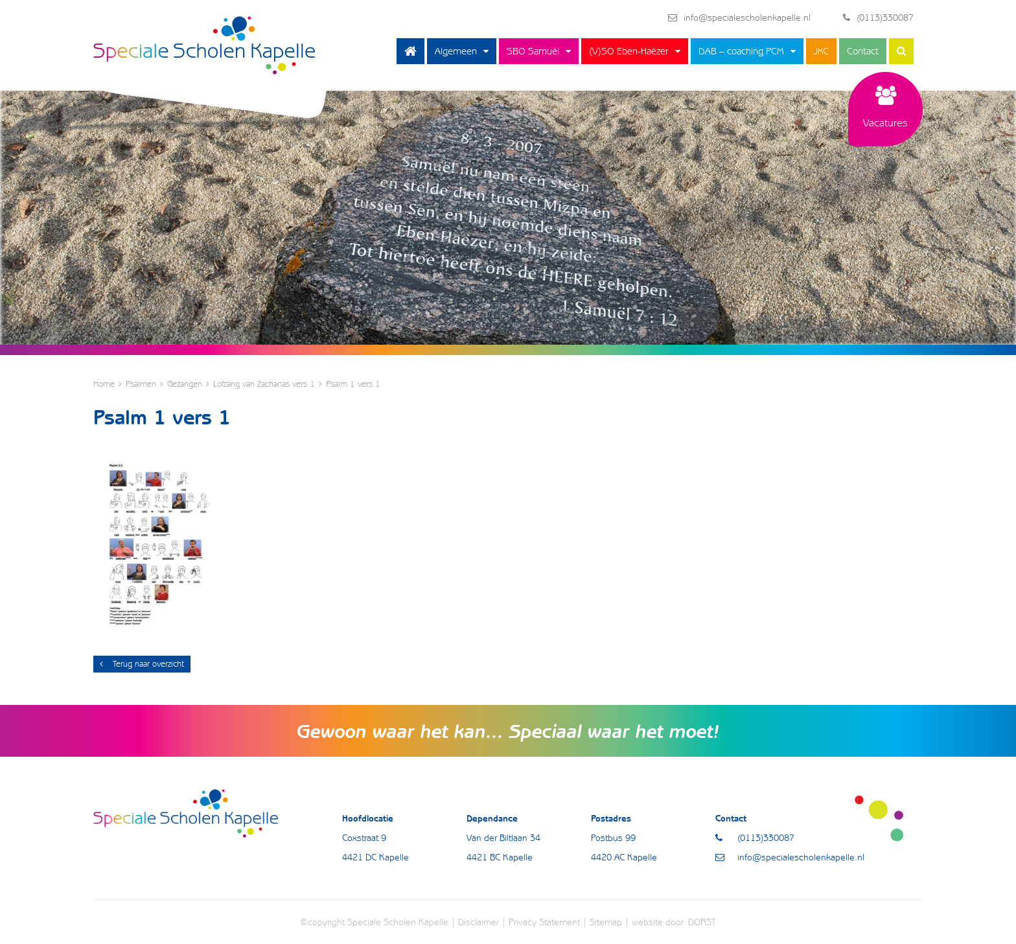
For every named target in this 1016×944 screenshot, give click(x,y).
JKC (821, 51)
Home (410, 51)
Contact (863, 51)
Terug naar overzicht (142, 664)
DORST (702, 922)
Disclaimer (478, 922)
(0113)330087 (878, 17)
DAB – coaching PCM (741, 51)
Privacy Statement (544, 922)
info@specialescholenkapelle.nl (739, 17)
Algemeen (456, 51)
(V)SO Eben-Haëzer (629, 51)
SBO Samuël (533, 51)
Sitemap (606, 922)
